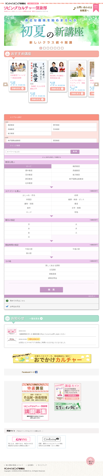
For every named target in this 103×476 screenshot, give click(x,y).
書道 (76, 204)
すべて (29, 166)
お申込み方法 (15, 306)
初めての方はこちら (17, 300)
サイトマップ (42, 466)
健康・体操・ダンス (76, 199)
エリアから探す (16, 117)
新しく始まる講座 (52, 265)
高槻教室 (11, 129)
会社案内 (30, 466)
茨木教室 (56, 129)
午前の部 (28, 249)
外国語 (29, 199)
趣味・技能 (28, 204)
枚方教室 (11, 133)
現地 (76, 212)
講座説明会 (52, 278)
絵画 (76, 195)
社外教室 (28, 183)
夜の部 (29, 253)
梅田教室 (11, 125)
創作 (29, 208)
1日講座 (52, 269)
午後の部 (76, 249)
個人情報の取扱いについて (14, 466)
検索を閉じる (92, 296)
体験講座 (52, 274)
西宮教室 (56, 140)
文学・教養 (76, 208)
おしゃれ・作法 (29, 195)
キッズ (29, 212)
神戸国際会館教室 (14, 140)
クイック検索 (15, 145)
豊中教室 (56, 125)
